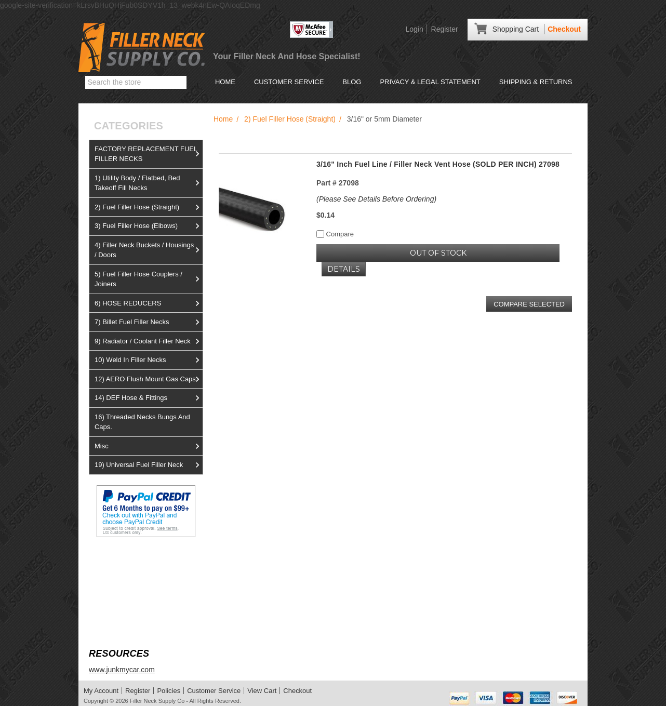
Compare (335, 234)
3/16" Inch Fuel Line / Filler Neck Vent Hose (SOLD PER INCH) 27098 (438, 164)
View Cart (261, 690)
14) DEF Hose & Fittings (149, 398)
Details (343, 269)
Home (225, 82)
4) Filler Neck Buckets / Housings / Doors (149, 250)
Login (414, 29)
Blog (351, 82)
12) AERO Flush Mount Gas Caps (149, 379)
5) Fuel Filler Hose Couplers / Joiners (149, 279)
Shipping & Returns (535, 82)
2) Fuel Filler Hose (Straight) (149, 207)
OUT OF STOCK (438, 253)
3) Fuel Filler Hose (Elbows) (149, 226)
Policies (168, 690)
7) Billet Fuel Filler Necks (149, 322)
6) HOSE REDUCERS (149, 303)
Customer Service (289, 82)
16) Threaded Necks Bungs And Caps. (142, 422)
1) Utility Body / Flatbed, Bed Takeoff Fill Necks (149, 183)
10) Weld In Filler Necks (149, 360)
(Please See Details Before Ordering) (376, 199)
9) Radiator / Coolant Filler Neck (149, 341)
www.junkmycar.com (122, 669)
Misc (149, 446)
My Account (101, 690)
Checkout (564, 29)
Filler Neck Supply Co (157, 701)
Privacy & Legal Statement (430, 82)
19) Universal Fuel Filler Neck (149, 465)
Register (444, 29)
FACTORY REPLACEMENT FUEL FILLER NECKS (149, 154)
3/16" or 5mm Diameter (384, 119)
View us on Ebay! (117, 562)
